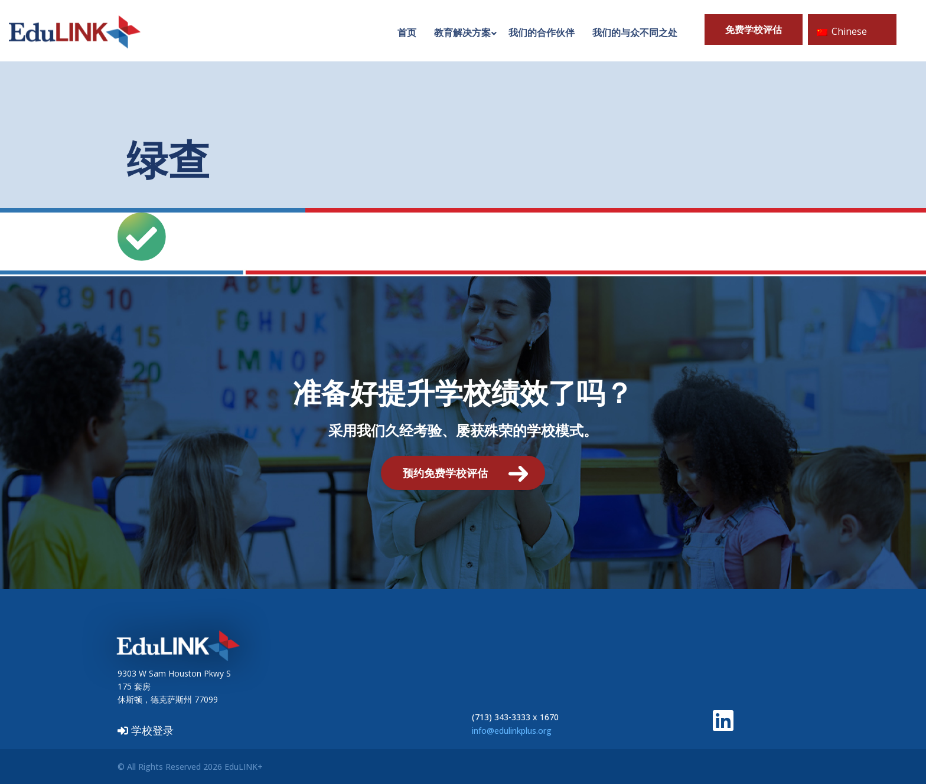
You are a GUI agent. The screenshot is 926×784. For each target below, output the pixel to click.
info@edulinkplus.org (512, 730)
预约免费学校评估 (445, 473)
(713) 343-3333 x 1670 (515, 717)
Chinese (842, 31)
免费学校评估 (753, 29)
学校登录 (146, 730)
